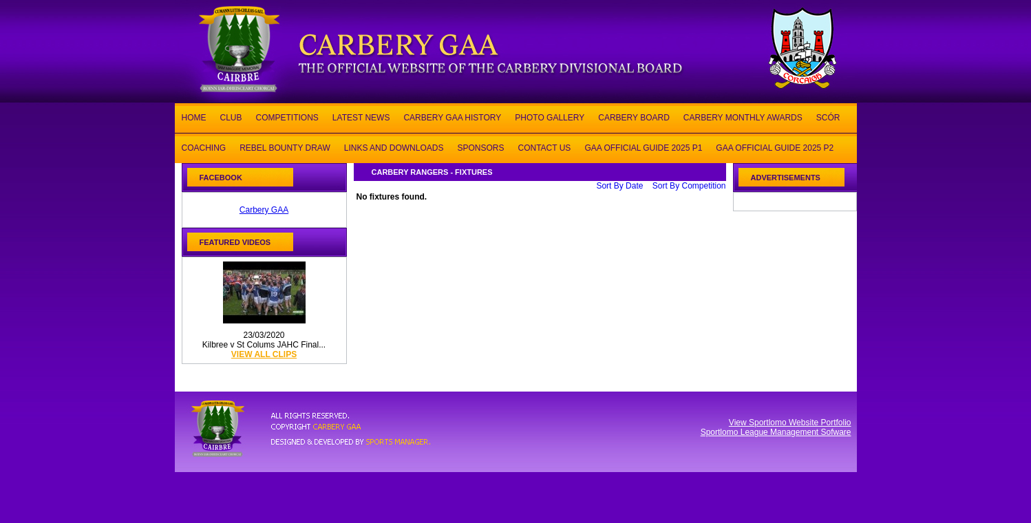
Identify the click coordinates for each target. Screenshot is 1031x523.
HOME (194, 116)
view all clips (264, 354)
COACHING (204, 147)
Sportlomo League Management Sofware (776, 432)
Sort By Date (619, 186)
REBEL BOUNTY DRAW (285, 147)
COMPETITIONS (287, 116)
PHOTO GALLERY (549, 116)
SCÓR (828, 116)
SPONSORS (480, 147)
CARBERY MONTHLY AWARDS (743, 116)
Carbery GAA (264, 210)
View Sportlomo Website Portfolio (790, 422)
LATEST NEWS (361, 116)
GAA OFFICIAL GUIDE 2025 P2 (774, 147)
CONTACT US (544, 147)
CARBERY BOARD (634, 116)
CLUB (231, 116)
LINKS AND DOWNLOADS (394, 147)
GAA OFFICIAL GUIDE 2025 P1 (643, 147)
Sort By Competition (689, 186)
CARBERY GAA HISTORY (452, 116)
